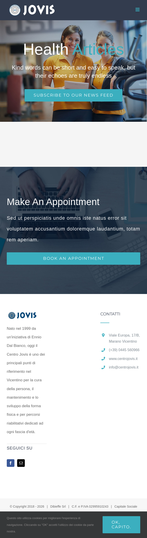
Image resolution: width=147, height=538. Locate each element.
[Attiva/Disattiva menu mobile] (138, 9)
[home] (27, 316)
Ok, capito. (121, 524)
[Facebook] (10, 463)
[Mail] (21, 463)
